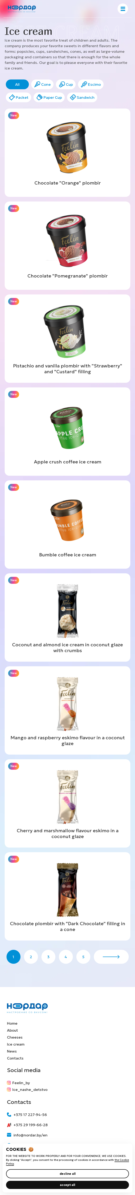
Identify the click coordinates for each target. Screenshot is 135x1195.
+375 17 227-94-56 (27, 1114)
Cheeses (15, 1037)
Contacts (15, 1058)
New (13, 115)
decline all (68, 1174)
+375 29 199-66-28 (27, 1124)
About (12, 1030)
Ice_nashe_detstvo (27, 1089)
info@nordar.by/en (27, 1135)
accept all (67, 1185)
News (12, 1051)
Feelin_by (18, 1082)
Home (12, 1023)
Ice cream (15, 1044)
